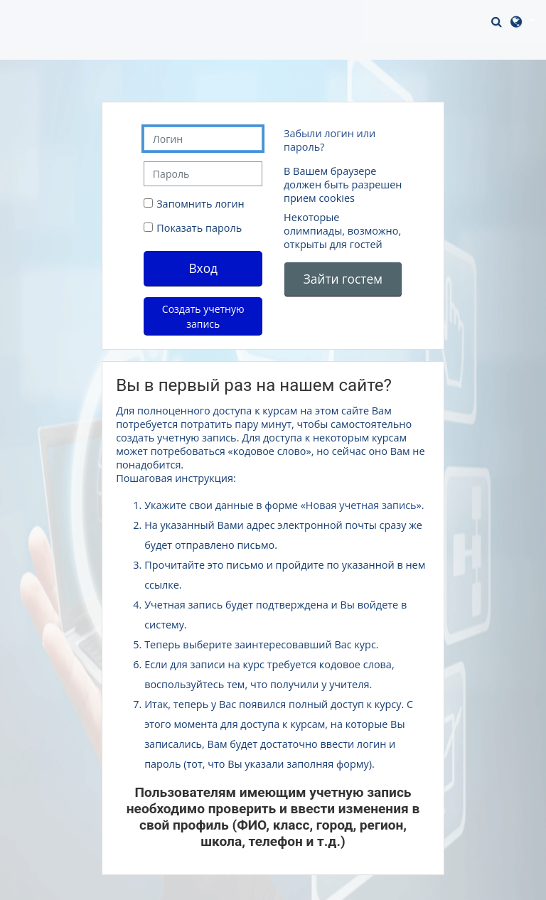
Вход (203, 268)
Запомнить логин (200, 203)
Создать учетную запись (203, 316)
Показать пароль (198, 228)
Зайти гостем (343, 278)
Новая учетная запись (361, 505)
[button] (498, 21)
